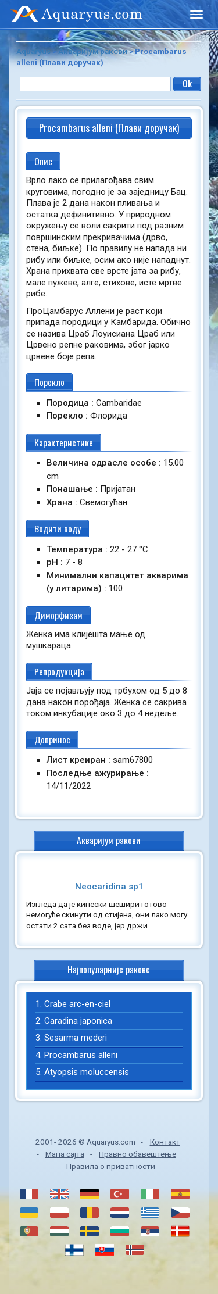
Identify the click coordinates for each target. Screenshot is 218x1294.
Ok (187, 83)
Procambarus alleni (80, 1055)
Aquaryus (33, 51)
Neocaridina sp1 (109, 886)
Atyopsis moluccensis (86, 1072)
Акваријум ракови (92, 51)
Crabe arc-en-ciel (77, 1004)
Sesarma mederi (75, 1037)
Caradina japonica (78, 1021)
